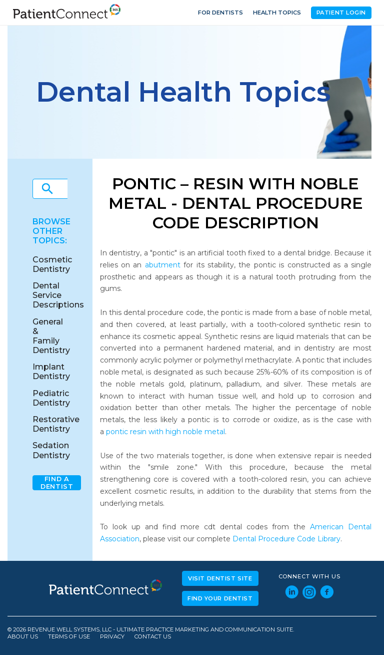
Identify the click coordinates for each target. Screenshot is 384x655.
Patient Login (341, 12)
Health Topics (277, 12)
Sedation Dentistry (51, 450)
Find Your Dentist (220, 598)
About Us (23, 636)
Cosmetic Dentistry (52, 264)
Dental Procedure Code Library (286, 538)
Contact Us (152, 636)
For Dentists (220, 12)
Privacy (112, 636)
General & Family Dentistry (51, 336)
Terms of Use (69, 636)
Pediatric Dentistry (51, 398)
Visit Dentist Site (220, 578)
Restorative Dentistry (56, 424)
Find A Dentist (56, 482)
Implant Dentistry (51, 371)
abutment (162, 264)
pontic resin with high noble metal (165, 431)
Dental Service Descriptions (58, 295)
